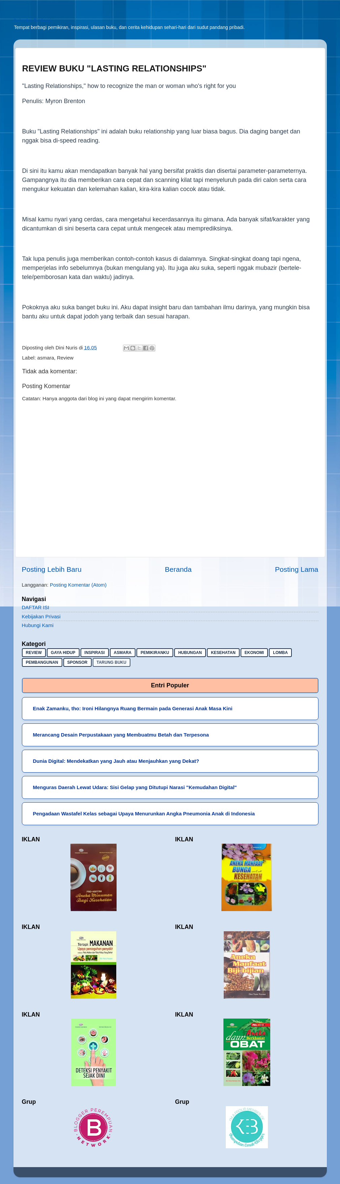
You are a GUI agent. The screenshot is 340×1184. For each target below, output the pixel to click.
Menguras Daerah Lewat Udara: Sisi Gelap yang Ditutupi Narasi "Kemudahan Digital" (135, 787)
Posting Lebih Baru (52, 569)
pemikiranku (155, 652)
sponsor (77, 662)
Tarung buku (111, 662)
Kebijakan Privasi (41, 616)
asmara (45, 358)
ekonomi (254, 652)
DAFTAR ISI (35, 607)
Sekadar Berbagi (32, 20)
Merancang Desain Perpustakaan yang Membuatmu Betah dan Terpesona (121, 735)
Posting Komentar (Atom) (78, 585)
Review (65, 358)
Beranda (178, 569)
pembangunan (42, 662)
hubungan (190, 652)
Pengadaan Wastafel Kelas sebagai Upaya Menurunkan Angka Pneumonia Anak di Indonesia (144, 813)
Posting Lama (296, 569)
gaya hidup (63, 652)
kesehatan (223, 652)
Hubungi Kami (38, 625)
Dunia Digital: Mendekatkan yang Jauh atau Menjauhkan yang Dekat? (116, 761)
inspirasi (95, 652)
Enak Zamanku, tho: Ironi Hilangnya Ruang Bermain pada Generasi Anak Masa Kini (133, 708)
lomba (280, 652)
